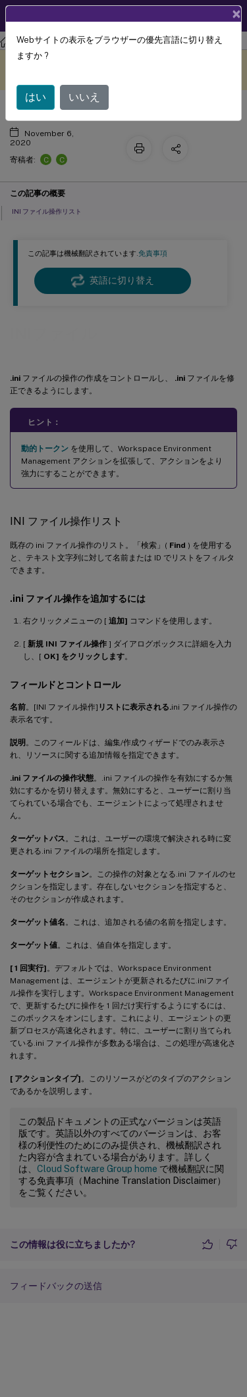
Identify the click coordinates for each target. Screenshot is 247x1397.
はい (35, 97)
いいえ (84, 97)
